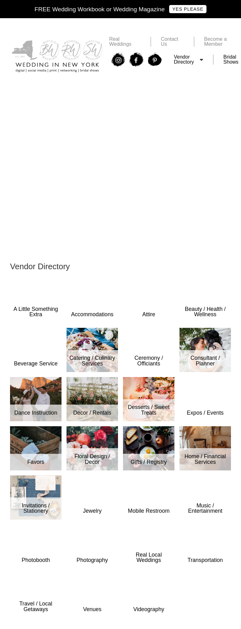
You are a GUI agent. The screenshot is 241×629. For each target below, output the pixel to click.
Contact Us (169, 42)
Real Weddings (120, 42)
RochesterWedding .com (37, 98)
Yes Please (187, 9)
